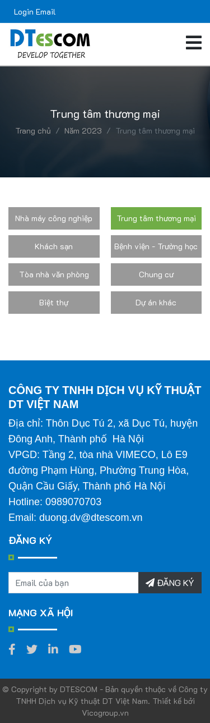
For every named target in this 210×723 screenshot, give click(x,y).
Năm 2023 (83, 130)
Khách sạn (54, 246)
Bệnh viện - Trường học (156, 246)
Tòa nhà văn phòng (54, 274)
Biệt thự (53, 302)
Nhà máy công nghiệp (53, 218)
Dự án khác (156, 302)
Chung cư (156, 274)
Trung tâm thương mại (156, 218)
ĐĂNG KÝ (170, 582)
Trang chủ (33, 130)
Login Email (35, 11)
